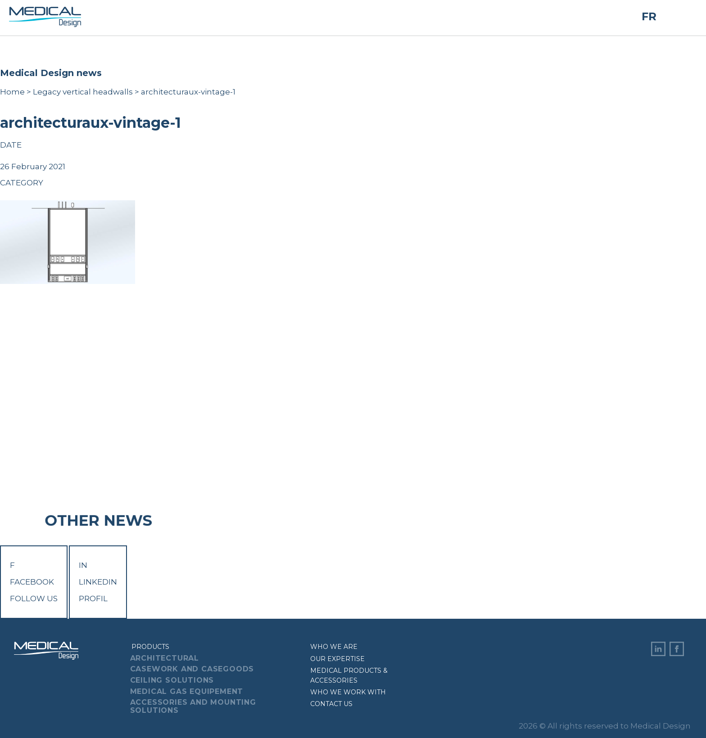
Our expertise (337, 659)
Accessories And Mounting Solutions (193, 706)
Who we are (334, 647)
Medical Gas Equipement (187, 691)
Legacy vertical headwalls (83, 91)
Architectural (164, 658)
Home (12, 91)
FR (649, 17)
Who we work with (348, 692)
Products (150, 647)
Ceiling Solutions (172, 680)
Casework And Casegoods (192, 669)
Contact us (331, 704)
